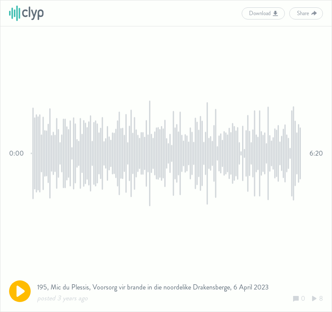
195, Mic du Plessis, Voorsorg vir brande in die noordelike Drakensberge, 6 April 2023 (153, 287)
